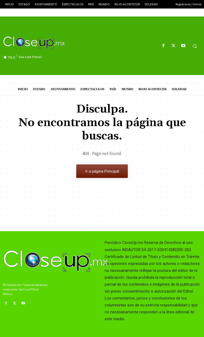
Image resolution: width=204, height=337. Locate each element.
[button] (194, 46)
